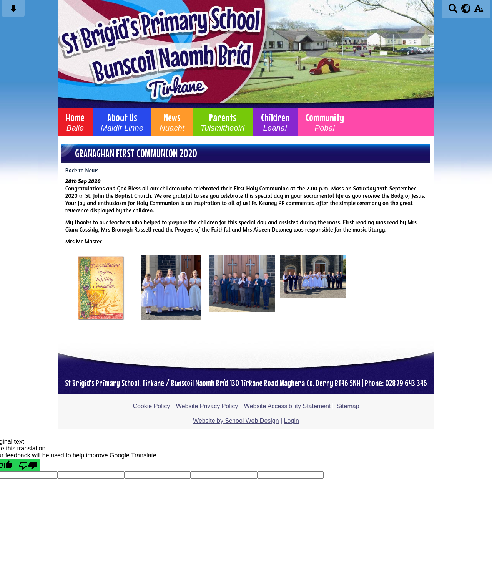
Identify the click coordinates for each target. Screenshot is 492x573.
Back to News (82, 170)
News (172, 121)
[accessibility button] (478, 11)
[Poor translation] (28, 465)
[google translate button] (466, 8)
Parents (223, 121)
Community (325, 121)
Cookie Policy (151, 406)
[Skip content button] (13, 11)
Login (291, 420)
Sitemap (348, 406)
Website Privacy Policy (207, 406)
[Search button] (453, 11)
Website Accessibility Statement (287, 406)
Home (75, 121)
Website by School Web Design (236, 420)
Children (275, 121)
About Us (122, 121)
